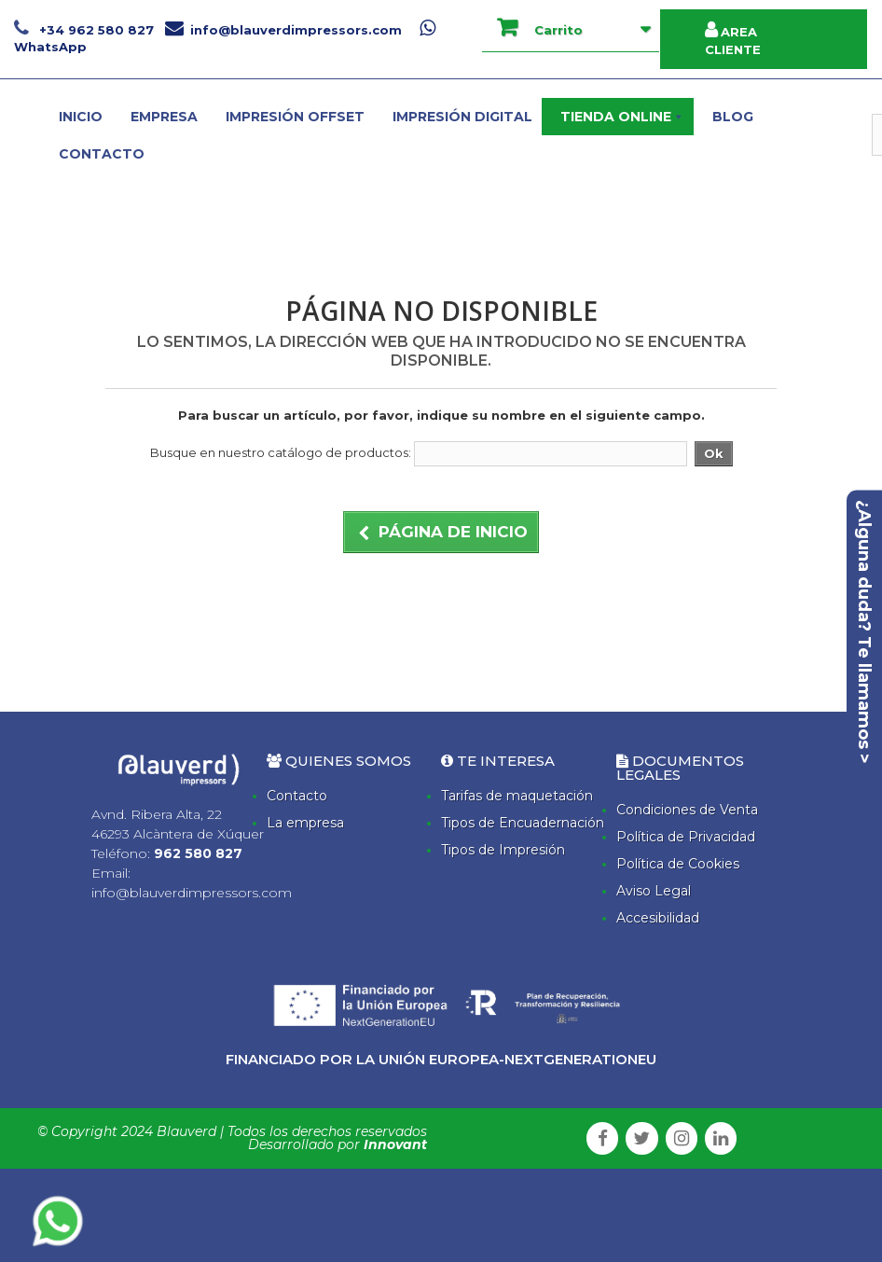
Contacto (297, 795)
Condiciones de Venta (687, 809)
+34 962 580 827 (86, 29)
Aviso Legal (653, 890)
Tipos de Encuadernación (522, 822)
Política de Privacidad (685, 836)
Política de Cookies (677, 863)
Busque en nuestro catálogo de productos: (280, 452)
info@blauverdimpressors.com (283, 29)
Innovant (395, 1144)
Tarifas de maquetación (517, 795)
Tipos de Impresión (503, 849)
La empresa (305, 822)
